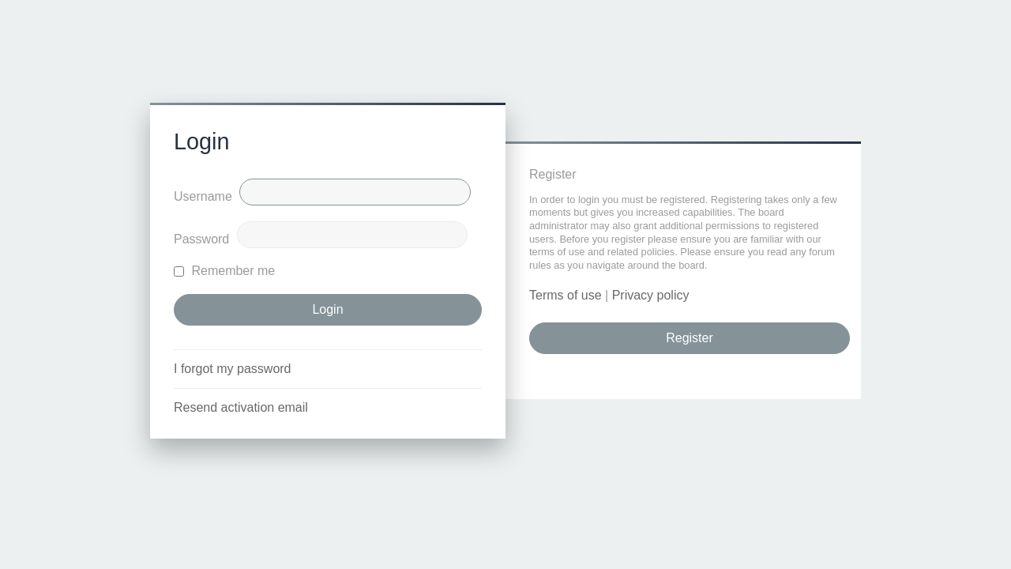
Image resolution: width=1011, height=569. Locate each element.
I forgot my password (232, 368)
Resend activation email (241, 407)
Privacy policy (651, 295)
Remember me (224, 270)
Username (203, 196)
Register (689, 338)
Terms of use (565, 295)
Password (201, 239)
